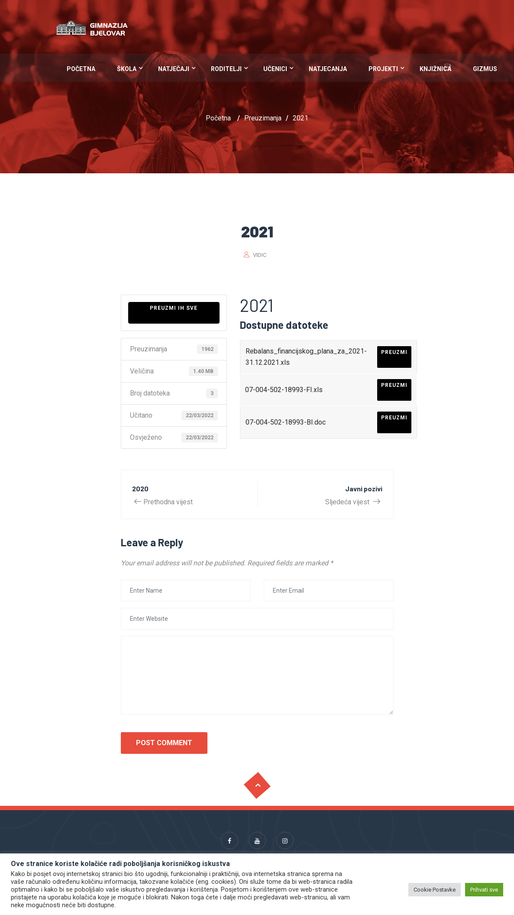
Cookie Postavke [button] (435, 889)
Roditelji (226, 68)
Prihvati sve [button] (484, 889)
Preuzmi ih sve (173, 308)
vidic (259, 255)
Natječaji (173, 68)
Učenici (275, 68)
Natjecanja (328, 68)
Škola (126, 68)
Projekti (383, 68)
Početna (81, 68)
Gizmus (485, 68)
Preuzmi (394, 352)
